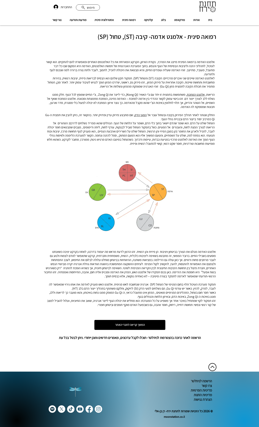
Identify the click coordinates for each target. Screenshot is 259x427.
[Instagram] (98, 409)
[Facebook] (89, 409)
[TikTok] (71, 409)
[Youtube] (80, 409)
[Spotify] (52, 409)
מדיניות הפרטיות (201, 390)
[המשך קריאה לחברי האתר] (129, 325)
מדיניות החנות (202, 395)
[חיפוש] (88, 7)
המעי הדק (140, 115)
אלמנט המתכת (196, 95)
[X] (61, 409)
